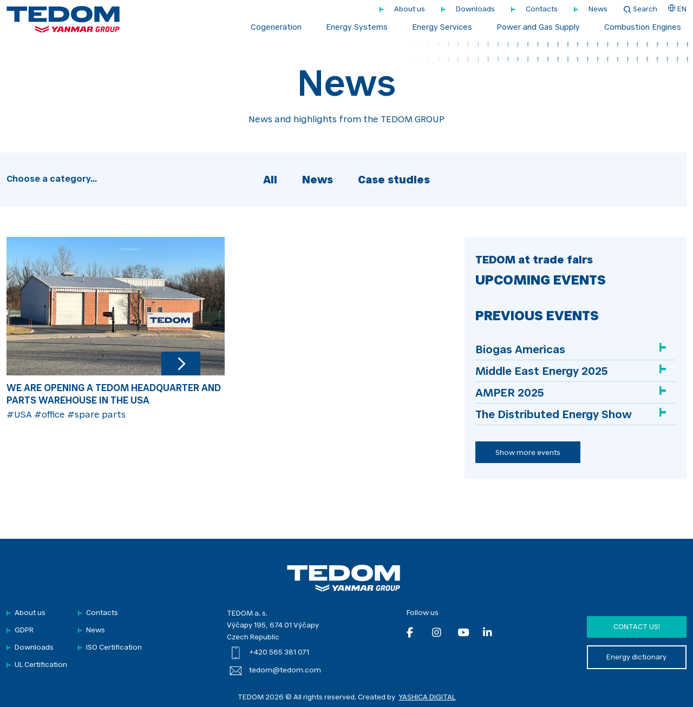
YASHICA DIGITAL (426, 697)
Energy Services (442, 28)
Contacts (542, 9)
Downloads (475, 9)
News (598, 9)
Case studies (394, 180)
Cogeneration (276, 28)
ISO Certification (114, 647)
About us (409, 9)
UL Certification (41, 665)
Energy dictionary (636, 657)
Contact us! (636, 627)
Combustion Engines (642, 28)
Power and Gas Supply (538, 28)
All (270, 180)
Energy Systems (357, 28)
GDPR (24, 630)
